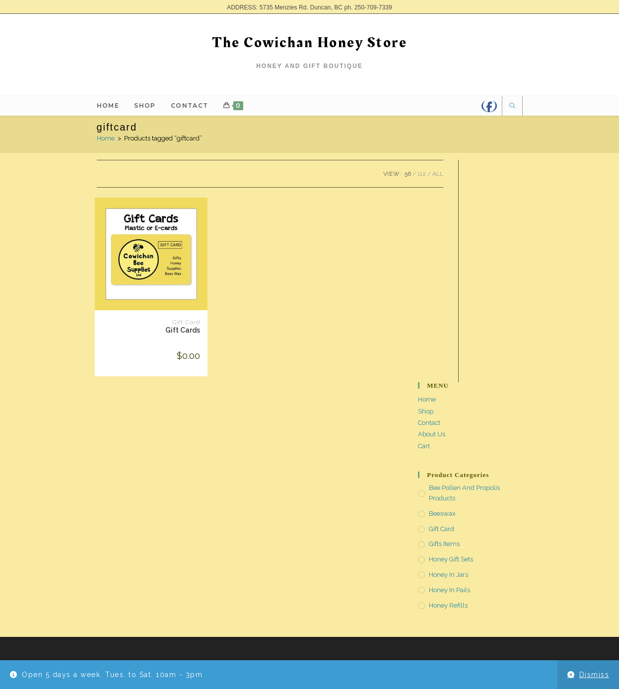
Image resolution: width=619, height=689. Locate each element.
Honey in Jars (448, 574)
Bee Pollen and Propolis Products (464, 493)
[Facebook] (489, 106)
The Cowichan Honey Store (309, 43)
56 (408, 173)
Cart (424, 446)
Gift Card (186, 322)
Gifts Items (444, 544)
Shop (425, 411)
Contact (429, 422)
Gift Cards (182, 330)
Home (106, 138)
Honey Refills (448, 605)
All (437, 173)
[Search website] (512, 106)
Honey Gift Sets (451, 559)
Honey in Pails (449, 590)
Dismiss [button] (594, 675)
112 (421, 173)
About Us (431, 434)
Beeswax (442, 513)
